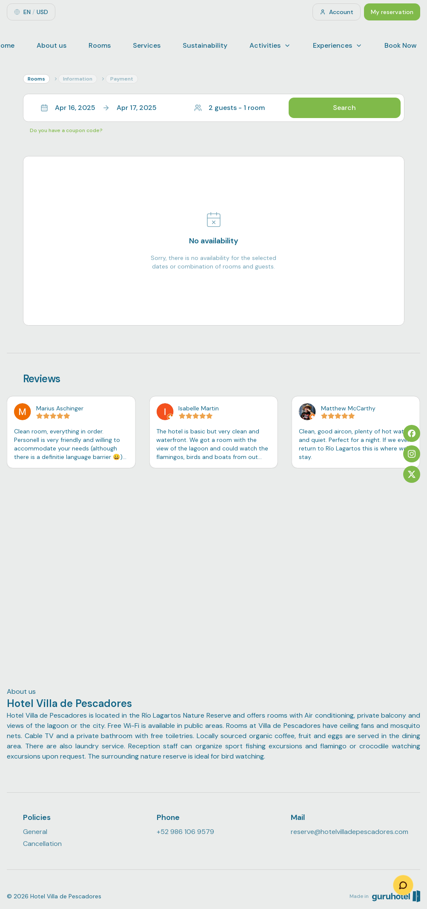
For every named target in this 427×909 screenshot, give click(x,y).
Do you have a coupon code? (66, 130)
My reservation (392, 12)
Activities (270, 45)
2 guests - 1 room (229, 107)
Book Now (400, 45)
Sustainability (205, 45)
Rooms (100, 45)
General (35, 831)
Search (344, 107)
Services (146, 45)
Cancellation (42, 843)
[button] (214, 108)
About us (51, 45)
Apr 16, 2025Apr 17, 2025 (98, 107)
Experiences (337, 45)
